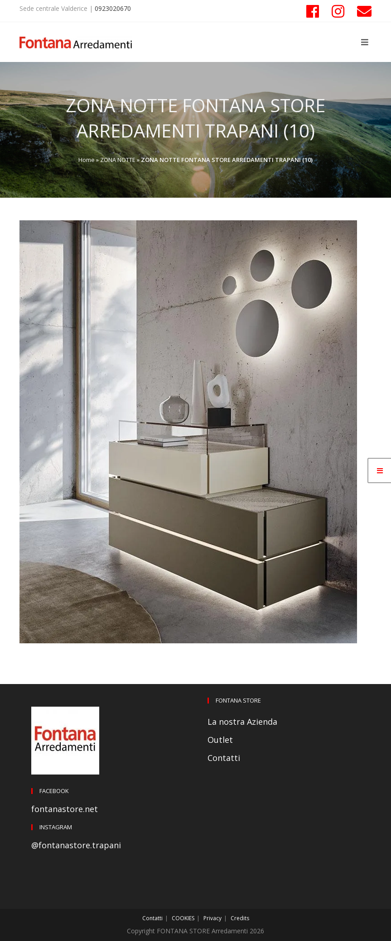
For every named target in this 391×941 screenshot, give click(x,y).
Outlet (220, 739)
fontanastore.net (64, 808)
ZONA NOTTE (117, 160)
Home (86, 160)
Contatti (224, 757)
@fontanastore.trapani (76, 845)
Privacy (212, 918)
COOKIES (183, 918)
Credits (240, 918)
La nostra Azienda (242, 721)
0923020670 (113, 8)
